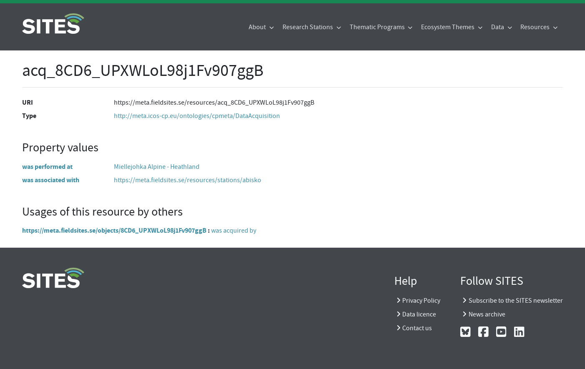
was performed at (47, 166)
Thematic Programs (378, 27)
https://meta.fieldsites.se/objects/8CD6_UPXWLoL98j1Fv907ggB (114, 230)
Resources (535, 27)
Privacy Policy (421, 300)
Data (498, 27)
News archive (487, 314)
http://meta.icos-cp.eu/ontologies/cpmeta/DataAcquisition (197, 116)
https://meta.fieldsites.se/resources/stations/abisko (187, 180)
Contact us (417, 328)
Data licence (419, 314)
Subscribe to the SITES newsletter (516, 300)
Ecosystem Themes (448, 27)
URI (27, 102)
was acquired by (233, 230)
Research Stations (308, 27)
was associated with (50, 180)
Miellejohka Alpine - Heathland (156, 167)
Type (29, 115)
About (258, 27)
